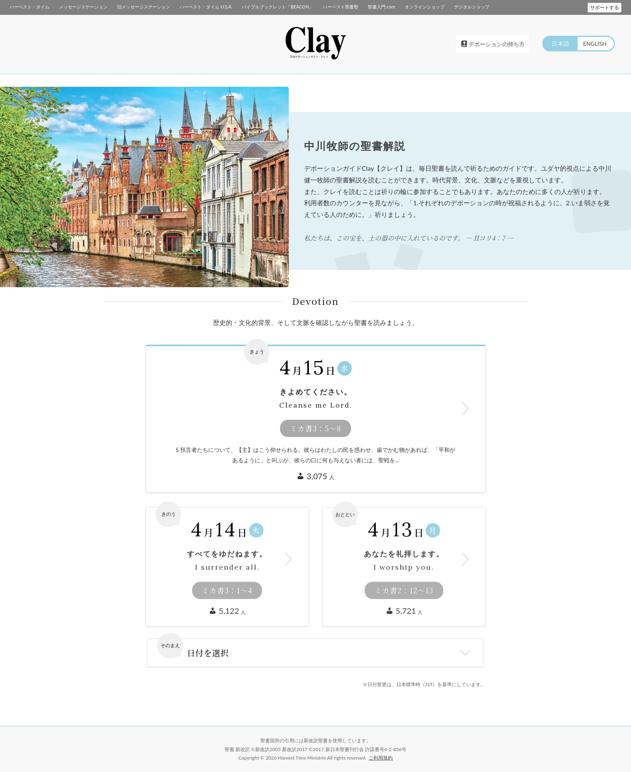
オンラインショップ (424, 6)
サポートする (604, 7)
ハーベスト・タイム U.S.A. (206, 6)
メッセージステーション (83, 6)
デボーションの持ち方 (493, 44)
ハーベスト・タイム (29, 6)
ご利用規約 (381, 758)
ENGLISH (595, 43)
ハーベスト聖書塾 (340, 6)
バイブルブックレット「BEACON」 (277, 6)
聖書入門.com (381, 6)
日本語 (561, 43)
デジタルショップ (471, 6)
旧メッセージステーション (143, 6)
